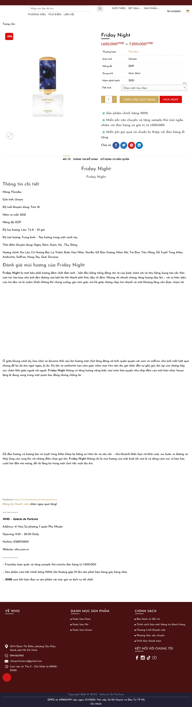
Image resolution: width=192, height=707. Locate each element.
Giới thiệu (119, 8)
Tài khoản (174, 11)
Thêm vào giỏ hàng (139, 99)
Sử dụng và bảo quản (114, 159)
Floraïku (134, 51)
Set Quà (134, 8)
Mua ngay (170, 99)
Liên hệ (69, 14)
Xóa (185, 83)
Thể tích (106, 88)
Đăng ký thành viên (16, 504)
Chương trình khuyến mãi (151, 630)
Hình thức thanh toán (149, 641)
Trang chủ (9, 24)
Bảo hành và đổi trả (148, 619)
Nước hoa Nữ (80, 624)
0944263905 (6, 677)
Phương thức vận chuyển (151, 635)
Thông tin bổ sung (85, 159)
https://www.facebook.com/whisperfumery (35, 499)
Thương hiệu (37, 14)
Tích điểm (54, 14)
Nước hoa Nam (82, 619)
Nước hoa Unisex (82, 630)
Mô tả (66, 159)
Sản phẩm (151, 8)
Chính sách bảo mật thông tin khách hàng (161, 624)
